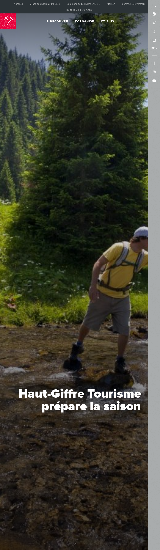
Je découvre (56, 21)
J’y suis (107, 21)
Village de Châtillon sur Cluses (45, 3)
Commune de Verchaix (133, 3)
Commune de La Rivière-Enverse (83, 3)
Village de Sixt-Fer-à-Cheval (79, 9)
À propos (18, 3)
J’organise (84, 21)
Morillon (111, 3)
